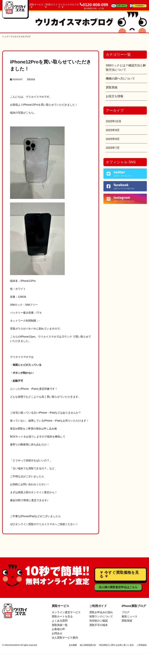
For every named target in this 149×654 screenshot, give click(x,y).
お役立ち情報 (114, 96)
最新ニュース (129, 617)
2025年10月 (113, 121)
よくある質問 (60, 621)
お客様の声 (58, 630)
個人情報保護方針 (88, 646)
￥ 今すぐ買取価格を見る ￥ (118, 575)
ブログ (126, 613)
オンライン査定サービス (66, 613)
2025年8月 (113, 139)
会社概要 (73, 646)
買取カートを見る (62, 617)
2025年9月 (113, 130)
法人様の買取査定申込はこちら (117, 588)
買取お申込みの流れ (101, 613)
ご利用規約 (142, 646)
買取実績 (31, 79)
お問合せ (57, 634)
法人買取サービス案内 (65, 638)
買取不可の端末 (98, 626)
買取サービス (36, 5)
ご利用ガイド (51, 5)
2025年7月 (113, 147)
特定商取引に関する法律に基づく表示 (116, 646)
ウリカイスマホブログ (68, 5)
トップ (5, 36)
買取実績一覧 (60, 626)
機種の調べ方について (120, 78)
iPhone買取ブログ (134, 607)
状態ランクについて (101, 617)
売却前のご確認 (98, 621)
